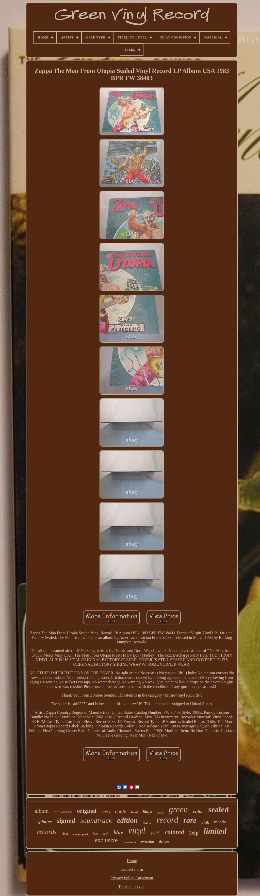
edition (127, 820)
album (42, 811)
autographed (80, 834)
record (167, 819)
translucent (129, 842)
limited (215, 831)
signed (66, 820)
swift (106, 834)
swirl (155, 833)
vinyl (136, 831)
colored (174, 832)
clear (65, 834)
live (95, 834)
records (47, 832)
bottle (120, 811)
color (198, 811)
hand (134, 812)
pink (205, 822)
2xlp (194, 833)
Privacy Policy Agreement (131, 878)
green (178, 809)
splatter (45, 821)
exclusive (106, 840)
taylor (160, 812)
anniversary (63, 812)
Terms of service (131, 886)
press (106, 812)
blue (118, 832)
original (86, 811)
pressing (147, 841)
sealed (218, 809)
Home (132, 861)
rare (190, 820)
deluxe (164, 841)
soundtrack (96, 820)
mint (147, 823)
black (147, 811)
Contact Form (132, 869)
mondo (220, 822)
